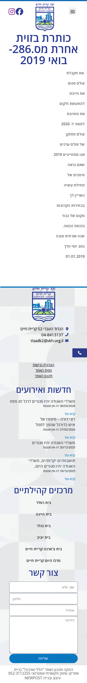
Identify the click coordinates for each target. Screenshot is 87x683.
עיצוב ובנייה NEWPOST (43, 677)
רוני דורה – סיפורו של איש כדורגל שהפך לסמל (55, 421)
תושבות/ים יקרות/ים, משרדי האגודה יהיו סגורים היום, (52, 463)
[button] (72, 11)
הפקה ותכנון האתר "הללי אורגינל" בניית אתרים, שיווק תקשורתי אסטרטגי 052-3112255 (43, 671)
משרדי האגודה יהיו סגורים (53, 442)
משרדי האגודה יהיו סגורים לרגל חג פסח (42, 401)
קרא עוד (69, 414)
